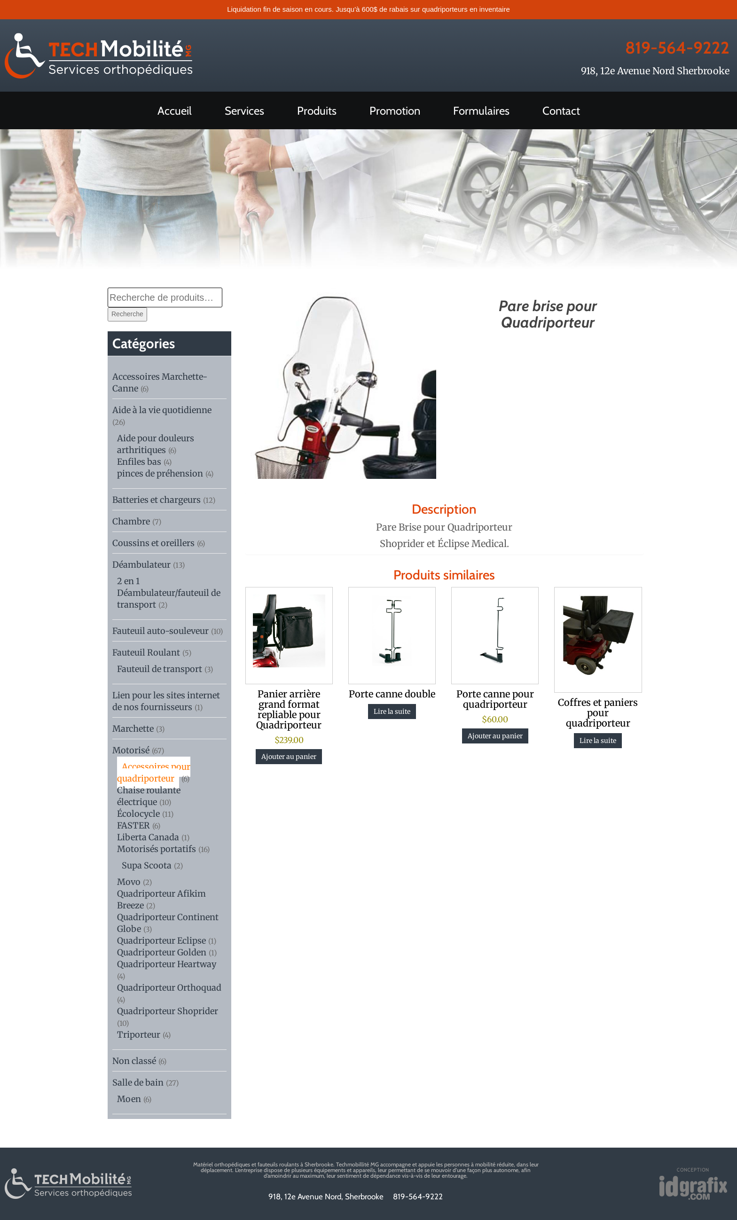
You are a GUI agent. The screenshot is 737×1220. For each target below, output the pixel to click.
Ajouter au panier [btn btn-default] (288, 756)
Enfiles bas (139, 461)
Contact (561, 110)
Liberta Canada (148, 837)
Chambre (131, 521)
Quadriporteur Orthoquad (169, 987)
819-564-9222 (662, 46)
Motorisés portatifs (156, 849)
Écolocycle (138, 813)
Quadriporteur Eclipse (161, 940)
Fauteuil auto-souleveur (160, 631)
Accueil (174, 110)
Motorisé (130, 750)
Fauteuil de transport (159, 669)
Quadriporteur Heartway (166, 964)
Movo (129, 881)
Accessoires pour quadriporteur (153, 772)
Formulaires (481, 110)
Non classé (134, 1061)
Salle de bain (138, 1082)
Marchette (133, 728)
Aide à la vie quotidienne (162, 410)
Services (244, 110)
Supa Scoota (147, 865)
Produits (317, 110)
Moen (129, 1099)
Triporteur (138, 1034)
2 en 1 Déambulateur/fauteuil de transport (168, 593)
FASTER (133, 825)
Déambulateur (141, 564)
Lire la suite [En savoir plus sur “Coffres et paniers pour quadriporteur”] (598, 740)
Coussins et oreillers (153, 543)
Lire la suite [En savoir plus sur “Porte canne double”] (392, 711)
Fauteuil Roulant (146, 652)
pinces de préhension (160, 473)
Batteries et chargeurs (156, 499)
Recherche (127, 314)
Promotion (394, 110)
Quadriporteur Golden (161, 952)
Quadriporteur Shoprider (167, 1011)
